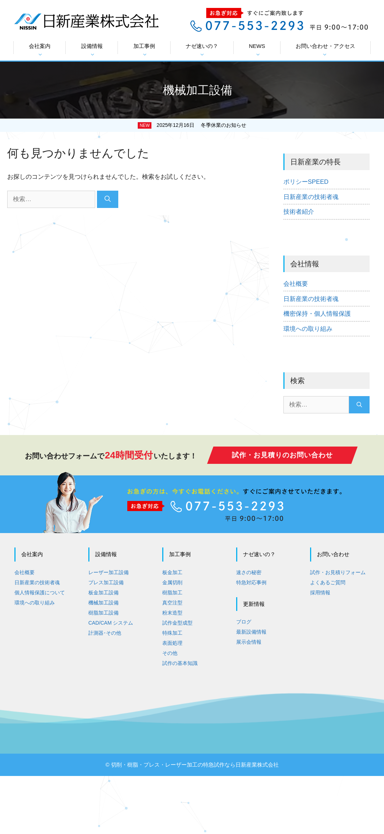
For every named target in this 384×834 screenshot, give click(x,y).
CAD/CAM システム (110, 622)
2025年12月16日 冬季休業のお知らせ (201, 125)
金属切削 (172, 582)
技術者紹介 (298, 211)
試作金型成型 (177, 622)
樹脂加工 (172, 592)
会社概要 (295, 283)
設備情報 (92, 50)
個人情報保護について (39, 592)
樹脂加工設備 (103, 612)
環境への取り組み (307, 328)
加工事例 (144, 50)
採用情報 (320, 592)
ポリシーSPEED (306, 181)
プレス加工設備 (106, 582)
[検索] (107, 199)
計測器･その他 (104, 632)
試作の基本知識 (180, 663)
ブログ (243, 621)
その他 (169, 653)
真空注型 (172, 602)
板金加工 (172, 572)
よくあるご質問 (327, 582)
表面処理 (172, 643)
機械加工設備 (103, 602)
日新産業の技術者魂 (311, 197)
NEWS (257, 50)
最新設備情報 (251, 631)
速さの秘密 (248, 572)
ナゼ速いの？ (202, 50)
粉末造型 (172, 612)
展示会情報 (248, 641)
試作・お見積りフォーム (338, 572)
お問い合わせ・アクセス (325, 50)
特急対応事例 (251, 582)
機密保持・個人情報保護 (317, 313)
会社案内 (39, 50)
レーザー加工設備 (108, 572)
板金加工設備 (103, 592)
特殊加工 (172, 632)
